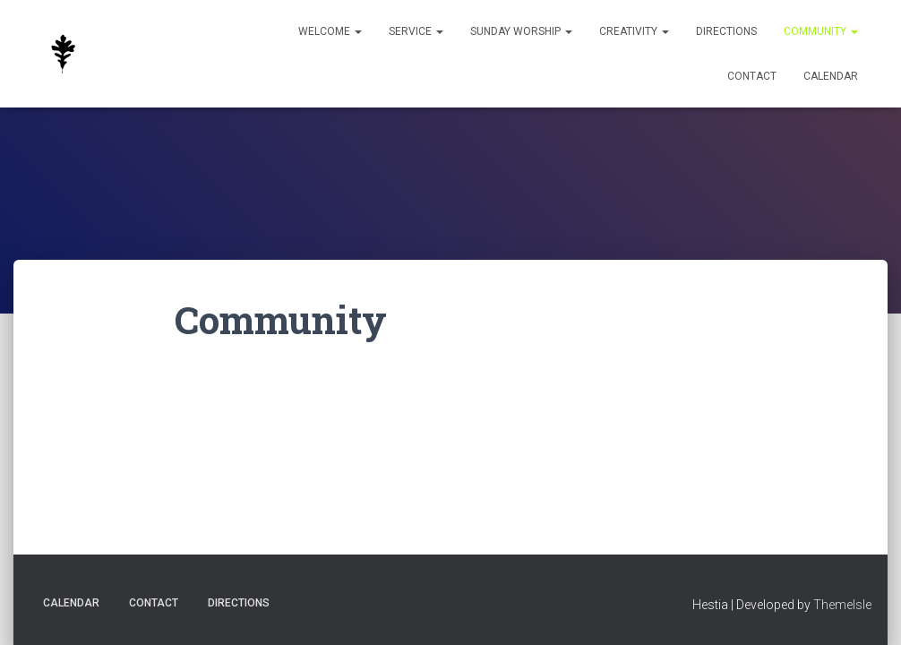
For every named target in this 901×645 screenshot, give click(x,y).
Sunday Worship (521, 31)
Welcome (330, 31)
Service (416, 31)
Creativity (634, 31)
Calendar (830, 76)
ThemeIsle (842, 605)
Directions (726, 31)
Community (821, 31)
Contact (752, 76)
